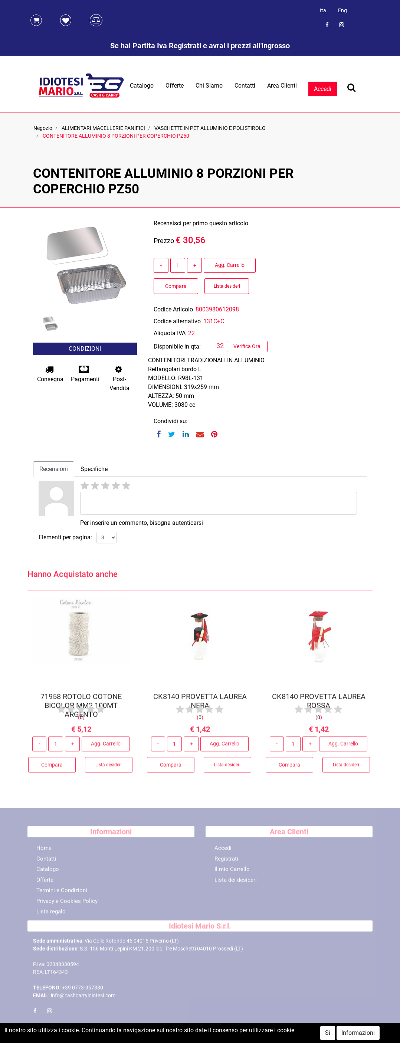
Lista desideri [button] (227, 286)
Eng (342, 10)
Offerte (174, 85)
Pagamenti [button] (85, 374)
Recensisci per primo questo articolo (201, 223)
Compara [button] (176, 286)
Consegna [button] (50, 374)
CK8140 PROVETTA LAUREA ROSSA (318, 703)
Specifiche (94, 469)
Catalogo (142, 85)
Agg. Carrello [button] (230, 265)
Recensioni (53, 469)
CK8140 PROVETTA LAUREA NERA (200, 703)
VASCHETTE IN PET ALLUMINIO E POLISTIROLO (210, 128)
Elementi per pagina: (65, 537)
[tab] (53, 469)
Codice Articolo (173, 309)
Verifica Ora (246, 346)
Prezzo (164, 241)
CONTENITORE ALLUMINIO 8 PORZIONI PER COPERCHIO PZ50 (116, 136)
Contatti (245, 85)
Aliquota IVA (170, 333)
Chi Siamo (209, 85)
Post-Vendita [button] (119, 378)
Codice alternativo (177, 321)
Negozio (42, 128)
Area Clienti (282, 85)
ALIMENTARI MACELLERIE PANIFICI (103, 128)
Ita (323, 10)
